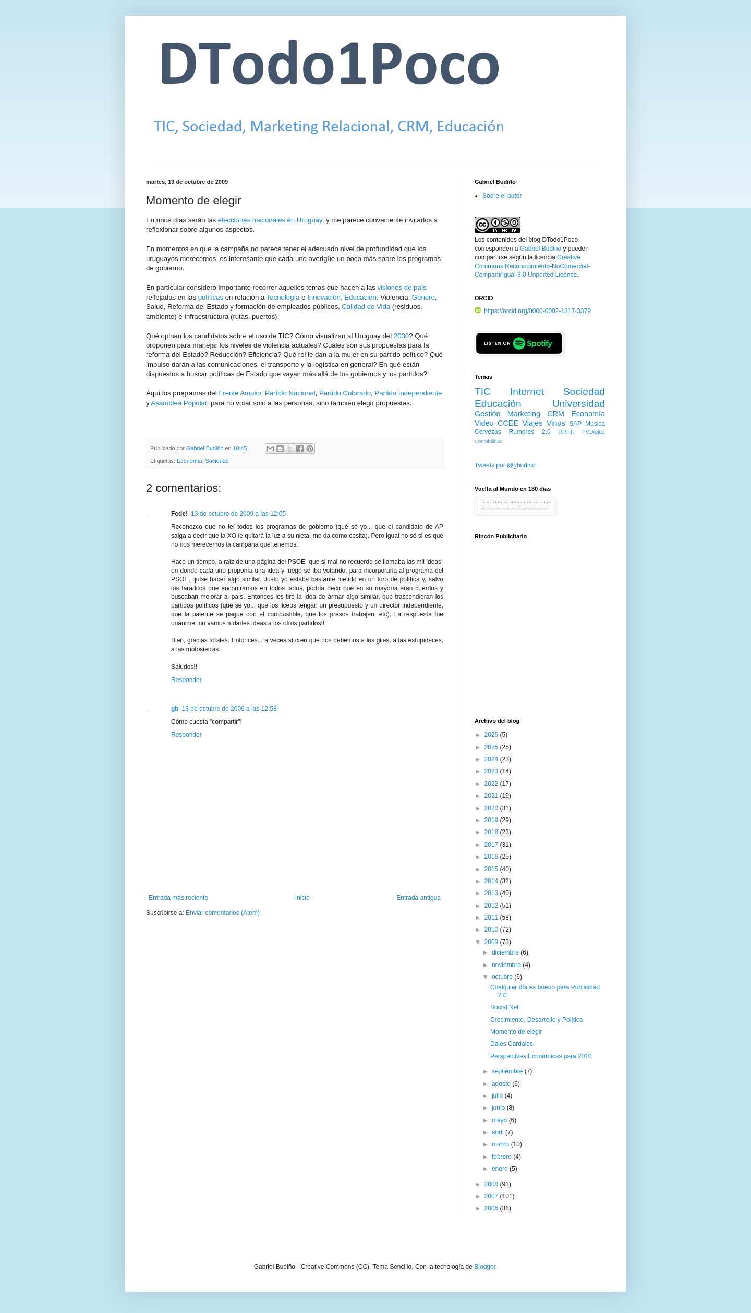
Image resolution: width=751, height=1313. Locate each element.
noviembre (507, 965)
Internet (527, 391)
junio (499, 1107)
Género (423, 297)
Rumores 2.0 (530, 432)
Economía (189, 460)
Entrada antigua (418, 897)
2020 (492, 808)
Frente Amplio (240, 393)
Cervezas (488, 432)
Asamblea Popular (179, 403)
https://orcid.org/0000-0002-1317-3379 (533, 311)
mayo (500, 1120)
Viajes (533, 423)
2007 (492, 1196)
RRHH (566, 432)
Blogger (484, 1266)
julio (498, 1095)
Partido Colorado (345, 393)
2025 (492, 747)
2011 (492, 917)
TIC (483, 391)
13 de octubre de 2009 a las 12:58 (229, 708)
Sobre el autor (502, 196)
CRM (555, 414)
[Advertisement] (540, 634)
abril (498, 1132)
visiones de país (402, 287)
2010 (492, 929)
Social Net (504, 1007)
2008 (492, 1184)
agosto (502, 1083)
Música (595, 423)
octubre (503, 977)
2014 (492, 881)
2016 (492, 856)
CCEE (508, 423)
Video (484, 423)
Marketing (523, 414)
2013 (492, 893)
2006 (492, 1208)
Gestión (488, 414)
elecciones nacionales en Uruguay (270, 220)
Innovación (324, 297)
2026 (492, 734)
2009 (492, 942)
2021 (492, 795)
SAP (575, 423)
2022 (492, 783)
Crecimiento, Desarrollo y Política (536, 1019)
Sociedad (217, 460)
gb (175, 708)
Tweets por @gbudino (505, 465)
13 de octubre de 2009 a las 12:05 (238, 513)
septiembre (508, 1071)
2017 (492, 844)
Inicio (302, 897)
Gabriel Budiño (205, 448)
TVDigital (593, 432)
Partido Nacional (290, 393)
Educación (360, 297)
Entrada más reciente (178, 897)
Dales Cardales (511, 1043)
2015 (492, 869)
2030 (401, 336)
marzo (501, 1144)
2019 (492, 820)
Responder (186, 680)
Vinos (556, 423)
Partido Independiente (408, 393)
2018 (492, 832)
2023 (492, 771)
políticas (210, 297)
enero (501, 1168)
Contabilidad (488, 441)
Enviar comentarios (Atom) (223, 912)
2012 (492, 905)
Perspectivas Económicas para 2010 (541, 1056)
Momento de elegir (516, 1031)
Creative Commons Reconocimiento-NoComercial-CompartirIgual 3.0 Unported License (532, 266)
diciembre (506, 952)
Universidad (578, 403)
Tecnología (283, 297)
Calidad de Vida (366, 307)
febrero (502, 1156)
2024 (492, 759)
